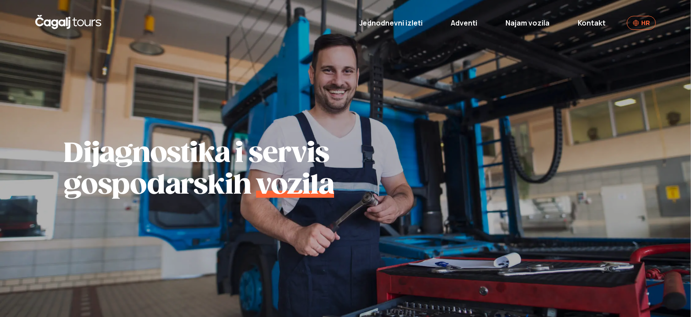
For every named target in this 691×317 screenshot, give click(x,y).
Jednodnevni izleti (391, 23)
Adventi (464, 23)
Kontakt (592, 23)
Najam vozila (527, 23)
